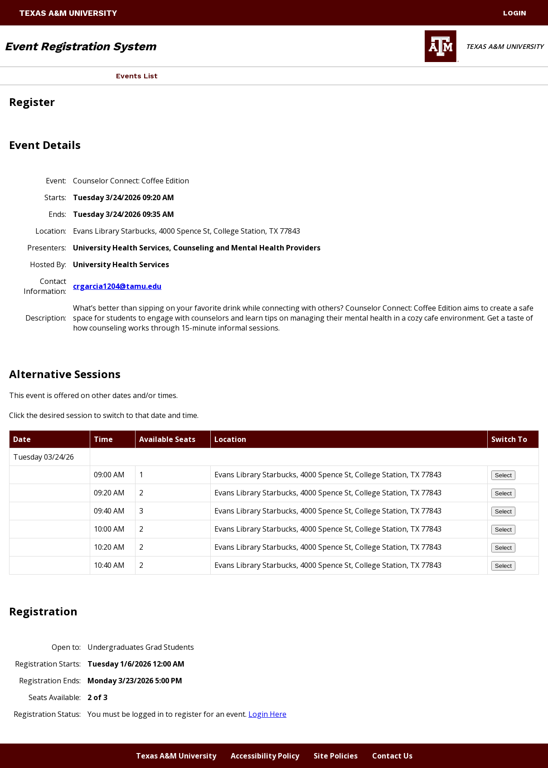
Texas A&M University (68, 13)
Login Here (267, 714)
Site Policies (336, 756)
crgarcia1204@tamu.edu (117, 286)
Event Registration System (80, 46)
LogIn (514, 13)
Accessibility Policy (265, 756)
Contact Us (392, 756)
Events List (137, 76)
